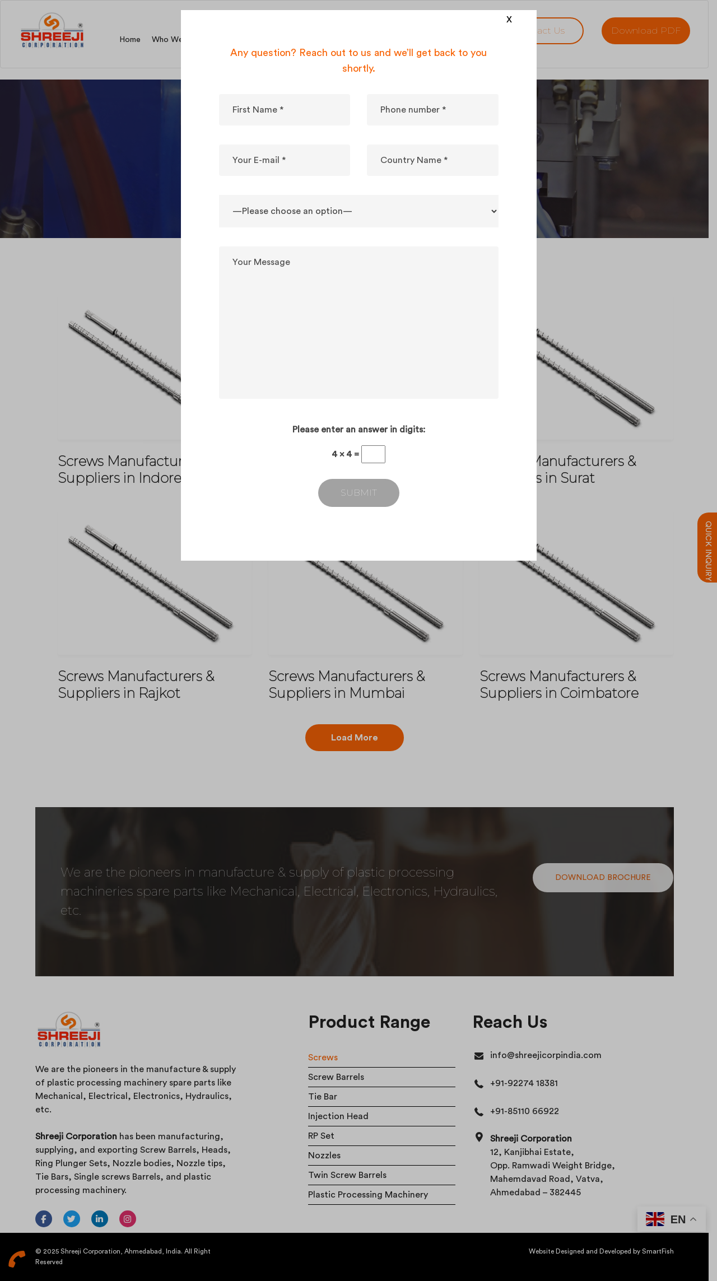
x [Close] (509, 18)
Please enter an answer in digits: (358, 429)
